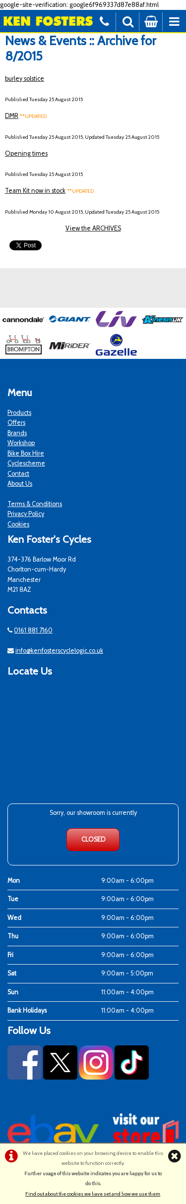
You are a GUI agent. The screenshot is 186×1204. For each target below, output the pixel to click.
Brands (17, 433)
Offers (16, 422)
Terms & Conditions (34, 504)
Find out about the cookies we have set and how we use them (92, 1194)
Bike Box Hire (25, 453)
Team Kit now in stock (35, 190)
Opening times (26, 153)
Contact (18, 473)
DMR (11, 115)
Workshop (21, 443)
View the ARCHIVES (93, 228)
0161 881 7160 (33, 630)
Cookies (18, 524)
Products (19, 412)
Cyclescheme (26, 463)
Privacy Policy (25, 513)
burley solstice (24, 78)
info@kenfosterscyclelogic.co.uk (59, 650)
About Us (19, 483)
